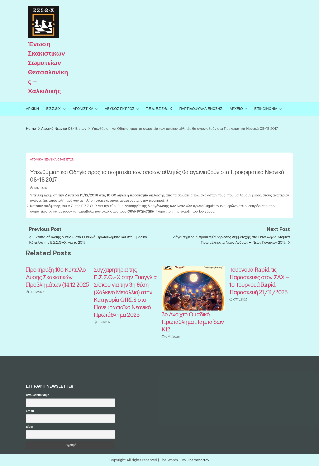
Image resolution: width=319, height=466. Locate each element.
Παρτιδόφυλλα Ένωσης (200, 108)
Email (30, 411)
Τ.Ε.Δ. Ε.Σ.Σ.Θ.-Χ (159, 108)
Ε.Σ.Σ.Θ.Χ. (53, 108)
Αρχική (32, 108)
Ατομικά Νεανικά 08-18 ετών (52, 159)
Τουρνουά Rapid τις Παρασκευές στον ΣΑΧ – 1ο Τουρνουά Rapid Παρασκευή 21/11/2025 (259, 281)
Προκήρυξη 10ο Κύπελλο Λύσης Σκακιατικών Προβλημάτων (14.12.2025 (57, 277)
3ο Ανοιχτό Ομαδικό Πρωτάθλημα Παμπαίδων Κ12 (193, 322)
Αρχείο (236, 108)
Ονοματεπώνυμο (37, 395)
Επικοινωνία (265, 108)
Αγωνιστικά (83, 108)
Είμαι (29, 427)
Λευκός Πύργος (119, 108)
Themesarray (198, 460)
